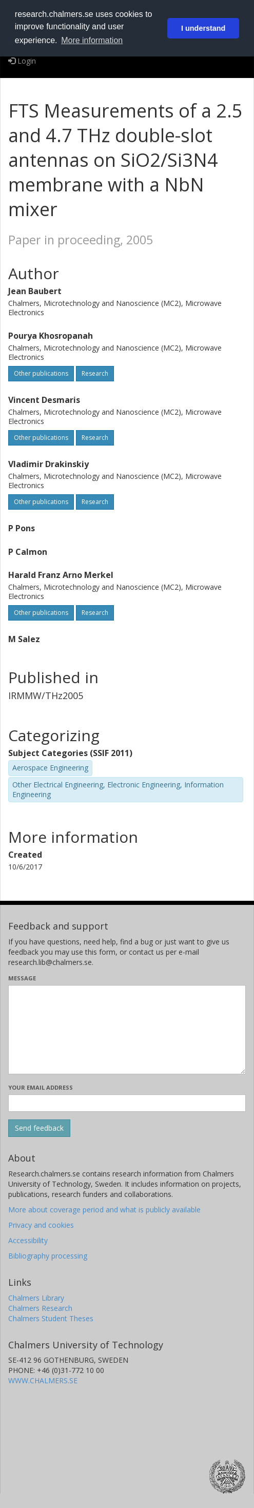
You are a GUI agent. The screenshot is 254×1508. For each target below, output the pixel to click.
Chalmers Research (40, 1308)
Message (22, 978)
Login (22, 61)
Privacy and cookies (41, 1225)
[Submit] (39, 1128)
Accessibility (28, 1240)
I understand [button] (203, 28)
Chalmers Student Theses (50, 1318)
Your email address (40, 1087)
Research (95, 373)
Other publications (41, 373)
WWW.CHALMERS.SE (42, 1380)
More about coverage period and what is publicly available (104, 1209)
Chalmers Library (36, 1298)
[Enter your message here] (127, 1029)
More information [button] (92, 40)
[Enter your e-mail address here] (127, 1103)
